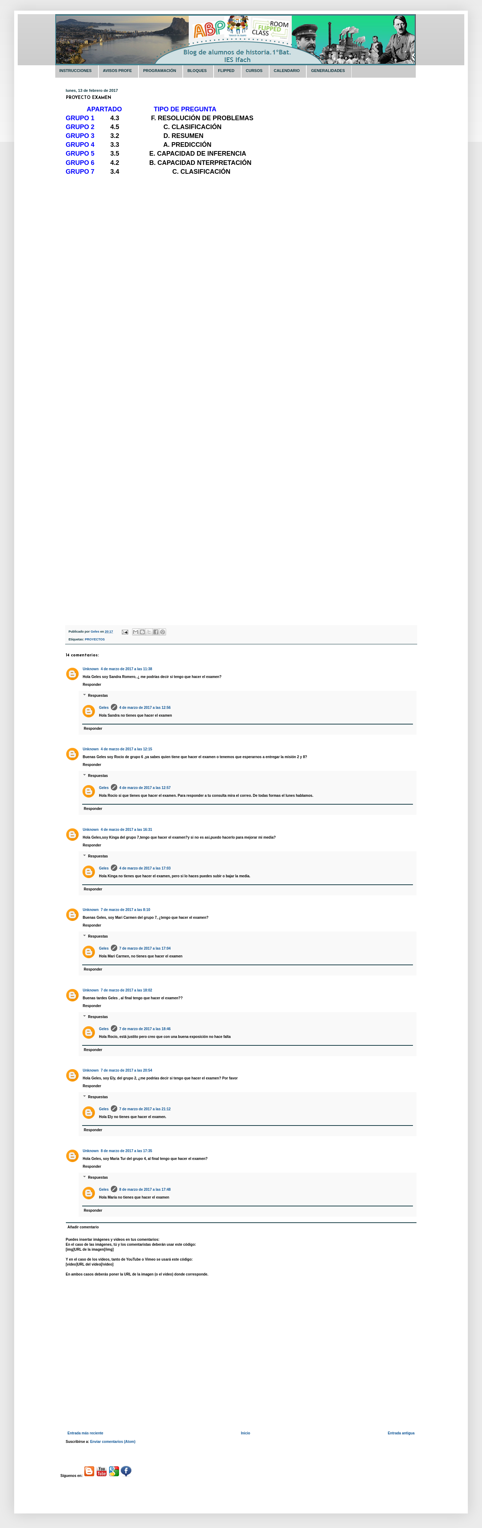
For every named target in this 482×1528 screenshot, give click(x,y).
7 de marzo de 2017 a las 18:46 (145, 1029)
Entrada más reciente (85, 1433)
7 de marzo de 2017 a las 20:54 (126, 1070)
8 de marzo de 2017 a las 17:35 (126, 1151)
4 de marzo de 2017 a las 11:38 (126, 669)
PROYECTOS (95, 639)
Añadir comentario (83, 1227)
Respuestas (98, 696)
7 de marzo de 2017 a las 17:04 (145, 948)
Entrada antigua (401, 1433)
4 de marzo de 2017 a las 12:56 (145, 708)
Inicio (245, 1433)
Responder (92, 685)
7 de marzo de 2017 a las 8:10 (126, 910)
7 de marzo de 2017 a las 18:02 (126, 990)
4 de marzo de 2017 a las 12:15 (126, 749)
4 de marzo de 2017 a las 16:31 (126, 830)
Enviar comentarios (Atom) (112, 1442)
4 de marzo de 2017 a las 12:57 (145, 788)
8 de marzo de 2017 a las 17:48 (145, 1189)
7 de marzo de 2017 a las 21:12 (145, 1109)
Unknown (91, 669)
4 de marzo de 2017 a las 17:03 (145, 868)
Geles (104, 708)
